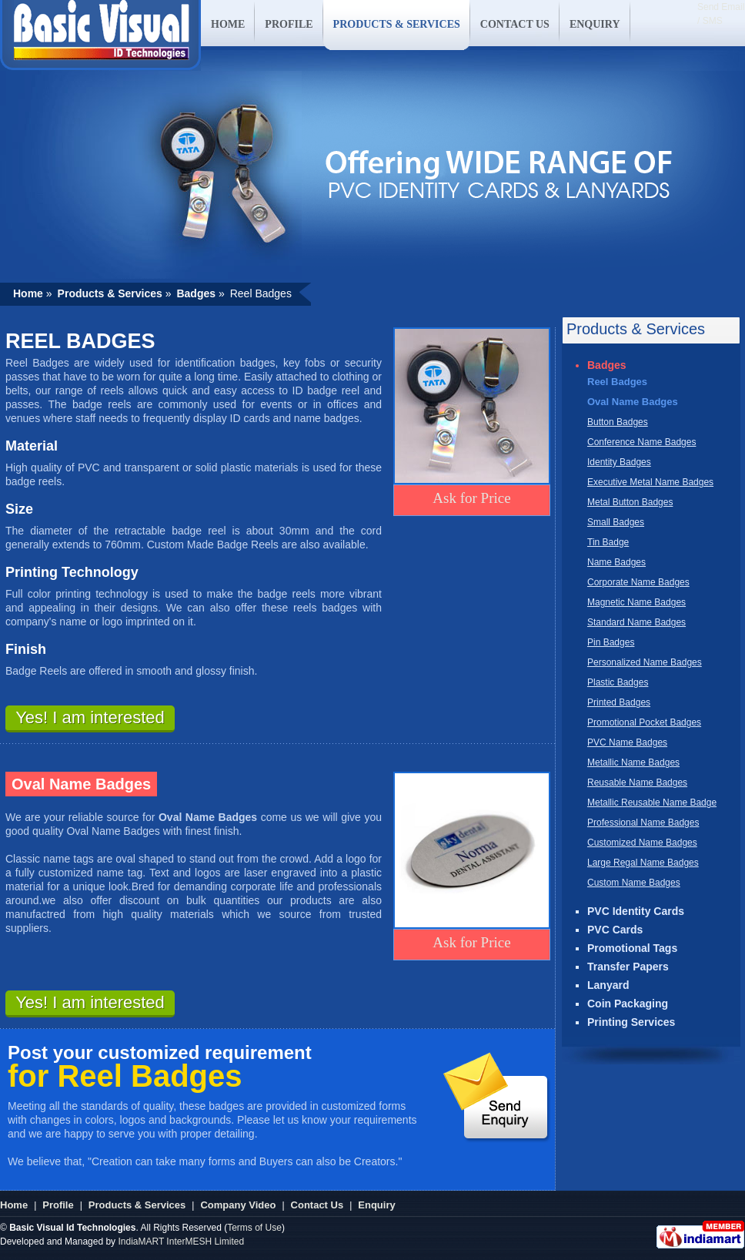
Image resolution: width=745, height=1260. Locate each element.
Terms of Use (254, 1227)
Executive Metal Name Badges (650, 482)
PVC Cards (615, 929)
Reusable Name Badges (637, 782)
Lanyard (608, 985)
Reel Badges (617, 381)
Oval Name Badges (632, 401)
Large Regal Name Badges (643, 862)
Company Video (238, 1205)
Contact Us (317, 1205)
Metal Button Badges (630, 502)
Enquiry (376, 1205)
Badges (606, 365)
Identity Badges (619, 462)
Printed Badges (618, 702)
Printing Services (631, 1022)
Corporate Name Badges (638, 582)
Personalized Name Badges (644, 662)
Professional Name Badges (643, 822)
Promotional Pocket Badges (644, 722)
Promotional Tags (632, 948)
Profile (57, 1205)
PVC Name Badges (627, 742)
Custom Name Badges (633, 882)
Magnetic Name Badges (636, 602)
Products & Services (137, 1205)
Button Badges (617, 422)
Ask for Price (471, 498)
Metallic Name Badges (633, 762)
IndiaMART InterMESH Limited (181, 1241)
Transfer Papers (628, 966)
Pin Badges (610, 642)
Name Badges (616, 562)
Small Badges (615, 522)
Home (14, 1205)
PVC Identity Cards (635, 911)
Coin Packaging (627, 1003)
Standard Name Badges (636, 622)
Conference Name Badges (641, 442)
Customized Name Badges (642, 842)
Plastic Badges (617, 682)
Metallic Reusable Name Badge (652, 802)
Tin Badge (608, 542)
